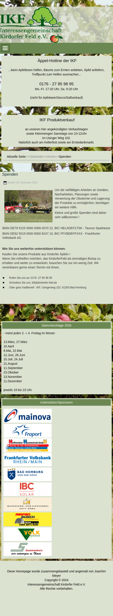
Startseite (36, 156)
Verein (50, 156)
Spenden (10, 174)
